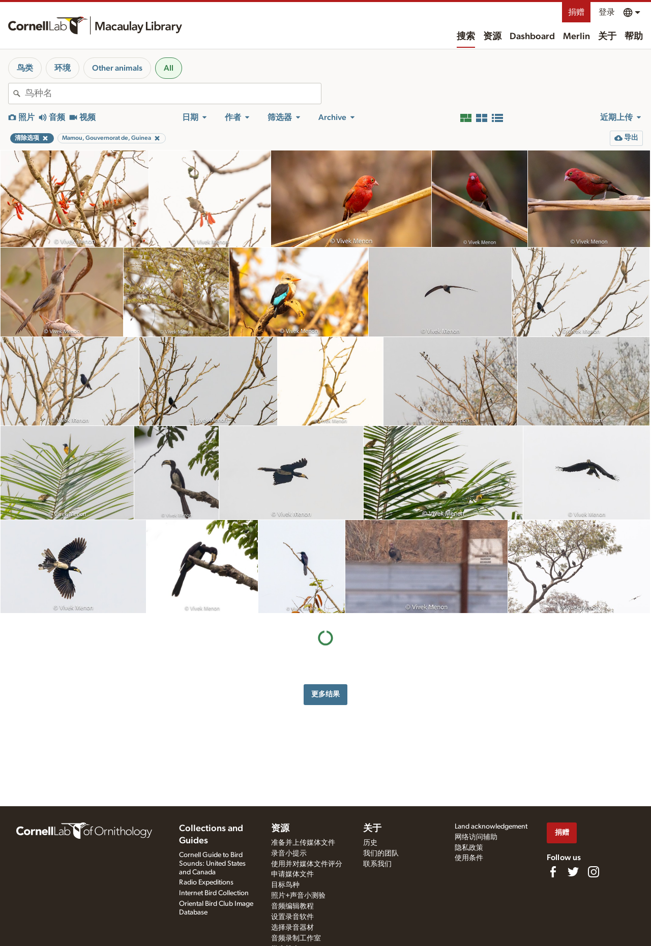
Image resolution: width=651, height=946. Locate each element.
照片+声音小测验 (298, 895)
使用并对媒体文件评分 (306, 864)
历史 (370, 842)
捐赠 (576, 12)
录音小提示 (289, 853)
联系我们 (377, 864)
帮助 (634, 36)
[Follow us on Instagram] (593, 872)
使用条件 (469, 858)
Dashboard (532, 36)
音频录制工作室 (296, 938)
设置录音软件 (292, 917)
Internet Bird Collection (214, 893)
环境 (62, 68)
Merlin (576, 36)
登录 (607, 12)
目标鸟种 (285, 885)
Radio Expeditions (206, 882)
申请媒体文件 (292, 874)
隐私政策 (469, 847)
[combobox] (173, 93)
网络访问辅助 (476, 837)
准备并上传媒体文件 (303, 842)
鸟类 (25, 68)
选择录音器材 (292, 927)
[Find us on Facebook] (553, 872)
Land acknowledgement (491, 826)
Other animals (117, 68)
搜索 (466, 36)
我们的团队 (381, 853)
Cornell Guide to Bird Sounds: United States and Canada (212, 863)
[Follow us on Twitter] (573, 872)
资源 (492, 36)
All (168, 68)
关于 (607, 36)
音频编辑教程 (292, 906)
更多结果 (325, 694)
